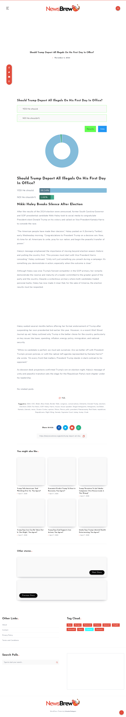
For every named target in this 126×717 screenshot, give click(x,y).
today (76, 412)
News (80, 629)
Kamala (21, 409)
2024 (28, 404)
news (33, 409)
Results (90, 129)
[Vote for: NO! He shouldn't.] (62, 118)
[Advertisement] (63, 31)
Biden (38, 404)
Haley (47, 407)
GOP (42, 407)
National (71, 629)
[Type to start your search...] (30, 662)
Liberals (27, 409)
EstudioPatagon (70, 711)
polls (68, 409)
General (107, 625)
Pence (62, 409)
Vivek (86, 412)
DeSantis (83, 404)
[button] (64, 108)
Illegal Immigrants (79, 407)
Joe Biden (100, 407)
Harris (52, 407)
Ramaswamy (83, 409)
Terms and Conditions (10, 640)
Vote (102, 129)
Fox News (35, 407)
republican (101, 409)
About (4, 625)
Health (115, 625)
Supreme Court (67, 412)
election (102, 404)
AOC (33, 404)
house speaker (66, 407)
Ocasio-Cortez (41, 409)
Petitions (99, 629)
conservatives (73, 404)
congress (63, 404)
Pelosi (57, 409)
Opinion (89, 629)
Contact (5, 630)
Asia (69, 625)
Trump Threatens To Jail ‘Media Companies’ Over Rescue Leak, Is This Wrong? (91, 491)
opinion (51, 409)
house (57, 407)
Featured (87, 625)
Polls (63, 398)
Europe (77, 625)
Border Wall (54, 404)
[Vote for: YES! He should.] (62, 108)
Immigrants (91, 407)
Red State (93, 409)
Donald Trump (92, 404)
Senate (58, 412)
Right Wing (50, 412)
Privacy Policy (7, 635)
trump (81, 412)
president (74, 409)
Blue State (45, 404)
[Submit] (57, 662)
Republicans (40, 412)
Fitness (97, 625)
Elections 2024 (25, 407)
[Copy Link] (62, 435)
